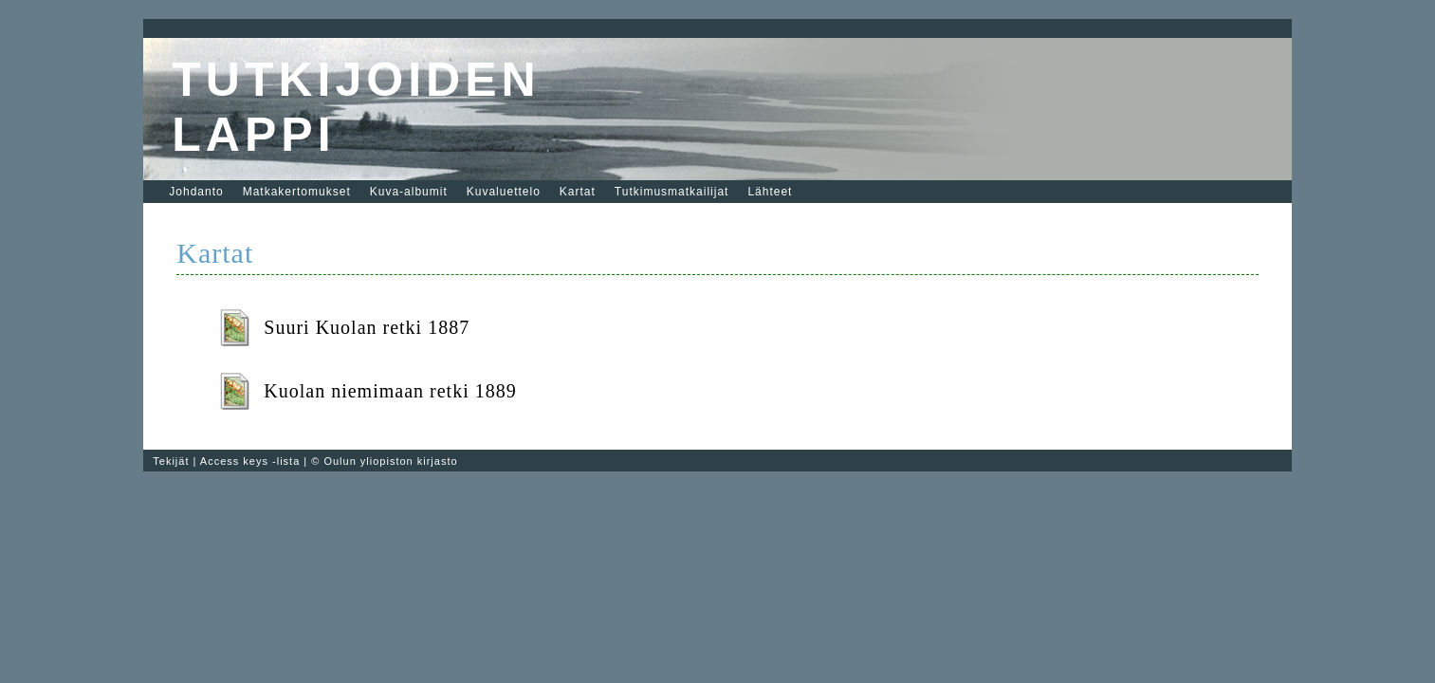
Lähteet (769, 191)
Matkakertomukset (297, 191)
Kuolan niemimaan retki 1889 (390, 390)
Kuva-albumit (409, 191)
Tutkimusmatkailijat (672, 191)
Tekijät (171, 461)
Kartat (578, 191)
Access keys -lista (250, 461)
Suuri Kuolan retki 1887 (366, 327)
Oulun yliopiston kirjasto (390, 461)
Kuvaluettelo (504, 191)
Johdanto (196, 191)
